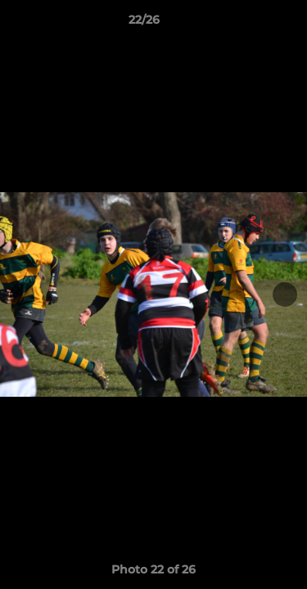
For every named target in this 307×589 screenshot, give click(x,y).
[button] (248, 23)
